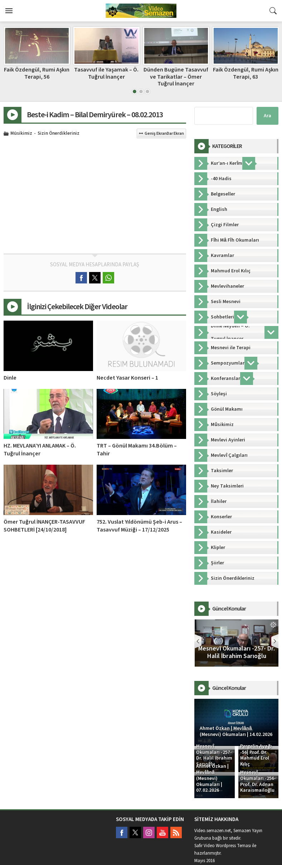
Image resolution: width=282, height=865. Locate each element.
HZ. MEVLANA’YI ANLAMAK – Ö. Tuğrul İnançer (40, 450)
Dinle (10, 378)
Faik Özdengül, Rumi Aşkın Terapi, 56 (106, 73)
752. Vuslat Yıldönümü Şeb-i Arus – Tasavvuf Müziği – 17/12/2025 (139, 526)
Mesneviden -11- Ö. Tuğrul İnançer (36, 73)
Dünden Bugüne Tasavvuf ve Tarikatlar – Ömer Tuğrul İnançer (245, 76)
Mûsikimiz (21, 133)
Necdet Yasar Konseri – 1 (127, 378)
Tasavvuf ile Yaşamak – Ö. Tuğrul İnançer (176, 73)
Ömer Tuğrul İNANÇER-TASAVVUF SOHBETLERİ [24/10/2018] (44, 526)
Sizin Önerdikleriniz (58, 133)
